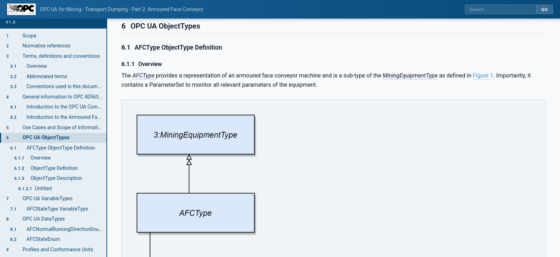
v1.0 (11, 22)
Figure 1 (483, 75)
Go (544, 9)
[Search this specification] (500, 9)
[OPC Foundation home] (21, 9)
